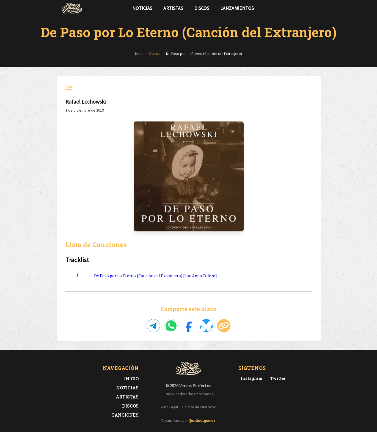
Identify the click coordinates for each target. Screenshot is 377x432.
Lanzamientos (237, 8)
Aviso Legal (169, 407)
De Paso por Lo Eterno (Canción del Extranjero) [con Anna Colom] (155, 275)
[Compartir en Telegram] (153, 325)
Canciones (125, 415)
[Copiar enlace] (223, 325)
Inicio (131, 378)
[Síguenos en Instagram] (314, 8)
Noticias (142, 8)
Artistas (173, 8)
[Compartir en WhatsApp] (171, 325)
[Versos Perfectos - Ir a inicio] (72, 8)
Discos (201, 8)
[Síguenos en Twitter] (305, 8)
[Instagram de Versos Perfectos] (250, 378)
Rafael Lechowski (85, 101)
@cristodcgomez (202, 420)
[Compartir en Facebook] (188, 325)
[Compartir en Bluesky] (206, 325)
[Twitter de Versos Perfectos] (277, 378)
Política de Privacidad (199, 407)
